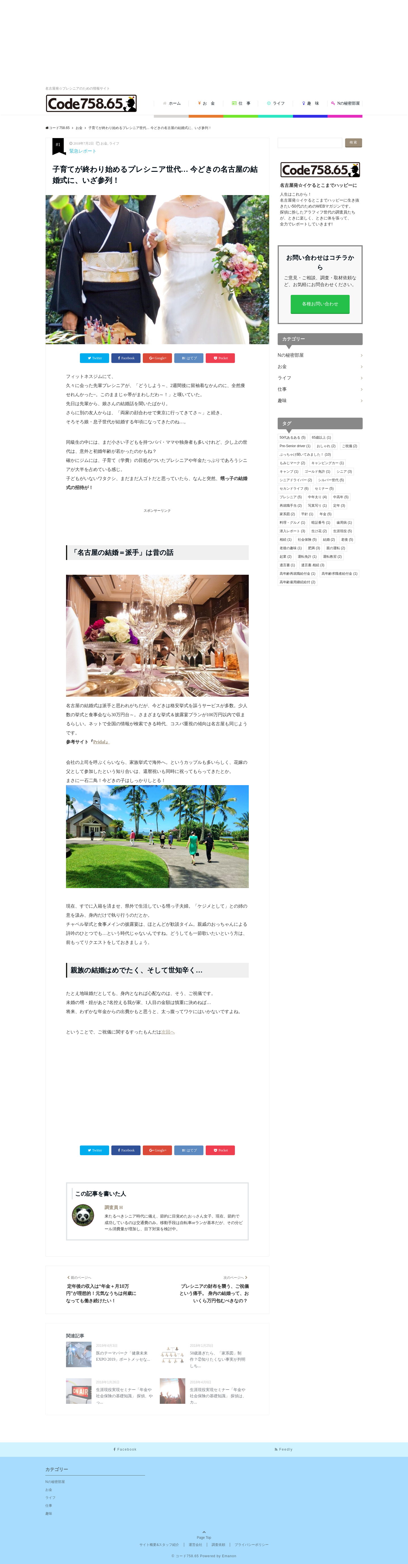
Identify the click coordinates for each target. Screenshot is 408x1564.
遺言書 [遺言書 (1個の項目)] (287, 565)
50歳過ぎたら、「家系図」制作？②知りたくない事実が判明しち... (217, 1359)
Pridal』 (101, 741)
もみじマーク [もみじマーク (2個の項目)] (292, 463)
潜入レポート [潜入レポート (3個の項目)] (292, 531)
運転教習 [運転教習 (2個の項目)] (332, 557)
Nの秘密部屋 (345, 103)
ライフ (276, 103)
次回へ (168, 1032)
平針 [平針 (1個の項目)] (307, 514)
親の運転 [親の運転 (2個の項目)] (335, 548)
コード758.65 (187, 1556)
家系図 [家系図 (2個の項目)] (287, 514)
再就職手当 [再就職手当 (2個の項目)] (291, 506)
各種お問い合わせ (320, 303)
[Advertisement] (204, 42)
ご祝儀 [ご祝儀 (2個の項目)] (349, 446)
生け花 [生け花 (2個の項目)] (319, 531)
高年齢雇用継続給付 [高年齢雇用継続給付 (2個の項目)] (297, 582)
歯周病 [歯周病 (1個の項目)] (344, 523)
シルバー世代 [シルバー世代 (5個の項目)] (331, 480)
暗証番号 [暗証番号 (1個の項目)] (320, 523)
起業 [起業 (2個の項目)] (286, 557)
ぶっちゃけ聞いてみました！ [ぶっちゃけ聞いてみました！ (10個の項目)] (305, 454)
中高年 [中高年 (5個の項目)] (340, 497)
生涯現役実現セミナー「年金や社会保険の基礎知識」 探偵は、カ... (218, 1396)
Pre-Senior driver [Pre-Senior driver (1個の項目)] (295, 446)
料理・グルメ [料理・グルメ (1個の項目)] (292, 523)
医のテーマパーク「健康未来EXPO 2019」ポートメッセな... (123, 1356)
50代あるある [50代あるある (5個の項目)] (292, 437)
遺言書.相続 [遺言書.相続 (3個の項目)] (312, 565)
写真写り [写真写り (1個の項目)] (317, 506)
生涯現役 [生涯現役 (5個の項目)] (342, 531)
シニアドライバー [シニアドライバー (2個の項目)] (296, 480)
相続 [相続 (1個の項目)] (286, 540)
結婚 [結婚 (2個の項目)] (329, 540)
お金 (104, 143)
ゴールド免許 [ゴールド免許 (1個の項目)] (317, 472)
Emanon (229, 1556)
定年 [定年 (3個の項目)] (339, 506)
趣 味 (311, 103)
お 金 (206, 103)
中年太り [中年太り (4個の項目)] (317, 497)
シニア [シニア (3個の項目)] (344, 472)
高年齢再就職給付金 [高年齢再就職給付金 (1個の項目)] (297, 574)
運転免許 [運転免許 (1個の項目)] (307, 557)
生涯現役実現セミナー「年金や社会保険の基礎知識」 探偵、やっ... (124, 1396)
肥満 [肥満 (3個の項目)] (314, 548)
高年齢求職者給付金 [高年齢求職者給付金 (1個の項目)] (339, 574)
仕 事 (241, 103)
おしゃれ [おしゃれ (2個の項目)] (326, 446)
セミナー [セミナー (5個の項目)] (324, 489)
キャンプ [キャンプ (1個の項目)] (289, 472)
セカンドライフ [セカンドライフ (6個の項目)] (294, 489)
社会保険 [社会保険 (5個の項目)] (307, 540)
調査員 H (114, 1207)
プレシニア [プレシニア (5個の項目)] (291, 497)
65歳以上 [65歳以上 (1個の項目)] (321, 437)
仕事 (282, 389)
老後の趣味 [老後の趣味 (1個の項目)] (291, 548)
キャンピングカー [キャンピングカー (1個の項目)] (327, 463)
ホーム (172, 103)
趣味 (282, 400)
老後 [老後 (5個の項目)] (347, 540)
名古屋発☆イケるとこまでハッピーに (318, 185)
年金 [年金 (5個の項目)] (326, 514)
